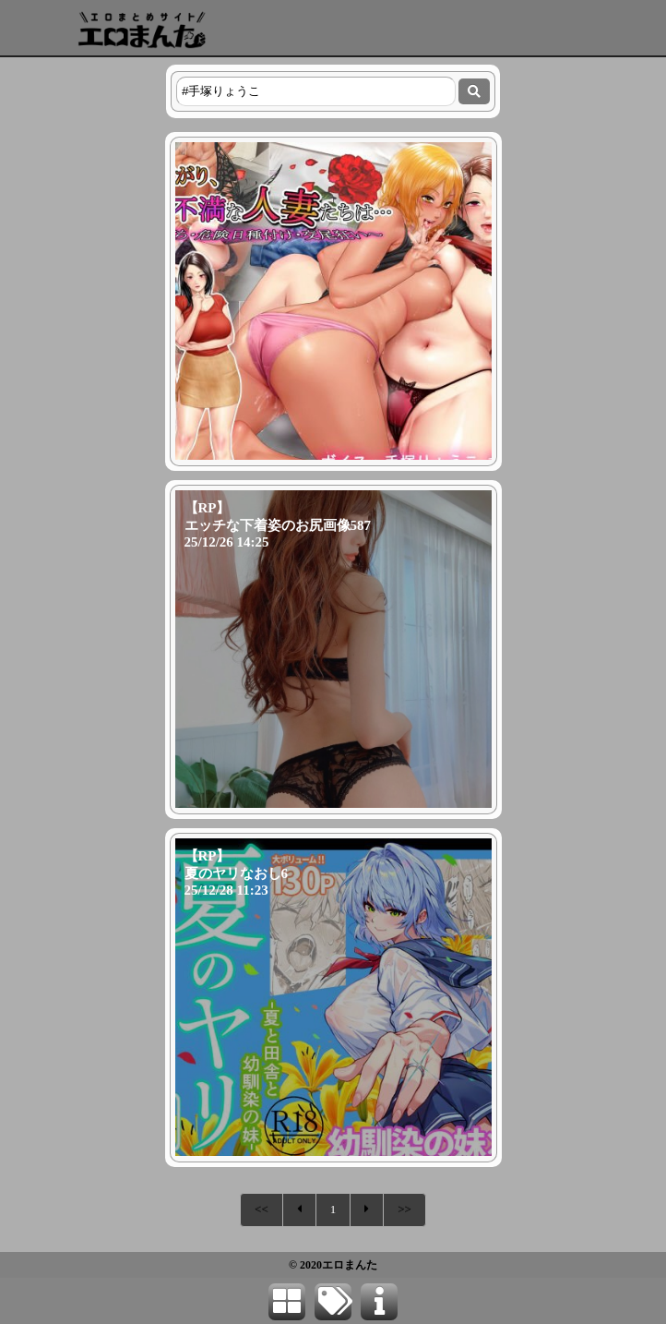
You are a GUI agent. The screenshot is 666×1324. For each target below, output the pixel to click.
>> (404, 1209)
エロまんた (349, 1264)
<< (261, 1209)
